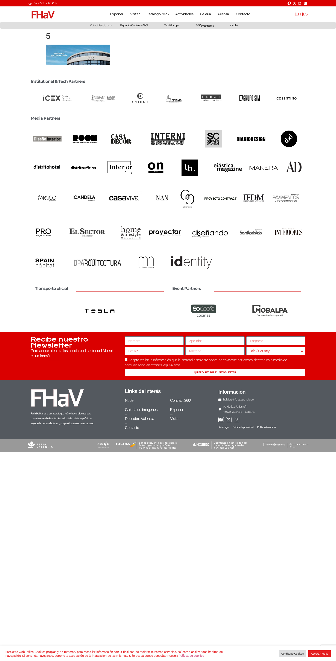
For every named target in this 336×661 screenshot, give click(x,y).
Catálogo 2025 (157, 14)
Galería (205, 14)
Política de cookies (191, 656)
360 (205, 25)
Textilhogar (171, 25)
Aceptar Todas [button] (319, 653)
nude (234, 25)
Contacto (243, 14)
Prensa (223, 14)
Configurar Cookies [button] (292, 653)
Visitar (135, 14)
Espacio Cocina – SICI (134, 25)
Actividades (184, 14)
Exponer (116, 14)
